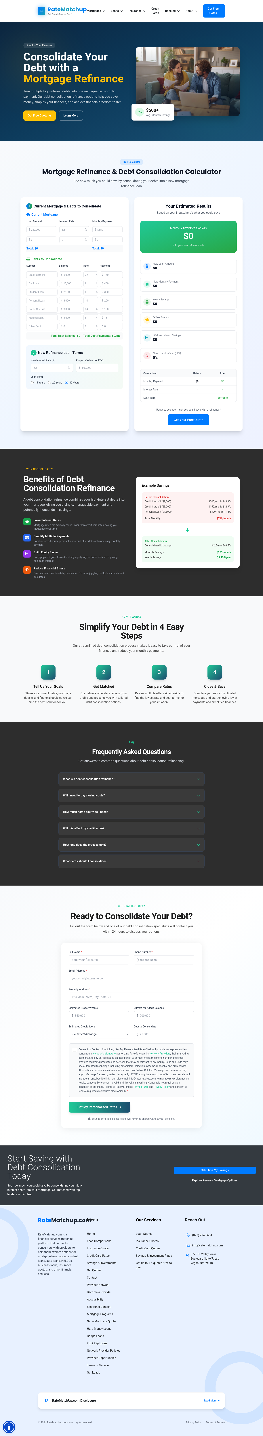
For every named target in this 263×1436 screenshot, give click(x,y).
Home (91, 1233)
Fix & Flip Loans (97, 1343)
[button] (9, 1427)
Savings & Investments (101, 1263)
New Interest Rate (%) (43, 360)
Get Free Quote (39, 115)
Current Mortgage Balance (149, 1007)
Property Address (79, 989)
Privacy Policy (162, 1086)
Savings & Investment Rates (154, 1255)
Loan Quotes (144, 1233)
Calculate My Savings (215, 1170)
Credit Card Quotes (148, 1248)
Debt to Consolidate (145, 1026)
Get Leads (93, 1372)
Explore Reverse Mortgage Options (214, 1180)
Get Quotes (94, 1270)
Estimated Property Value (83, 1007)
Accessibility (95, 1299)
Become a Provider (99, 1292)
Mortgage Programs (100, 1314)
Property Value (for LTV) (90, 360)
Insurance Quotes (98, 1248)
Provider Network (98, 1285)
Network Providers (159, 1053)
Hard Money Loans (99, 1328)
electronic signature (104, 1053)
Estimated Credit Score (82, 1026)
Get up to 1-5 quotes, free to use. (154, 1265)
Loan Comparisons (99, 1241)
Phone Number (143, 952)
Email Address (78, 970)
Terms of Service (98, 1365)
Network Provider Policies (103, 1350)
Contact (92, 1277)
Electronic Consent (99, 1307)
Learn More (70, 115)
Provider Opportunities (101, 1358)
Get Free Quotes (213, 11)
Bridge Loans (95, 1336)
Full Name (75, 952)
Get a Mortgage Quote (101, 1321)
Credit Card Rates (98, 1255)
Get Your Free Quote (188, 420)
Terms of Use (140, 1086)
